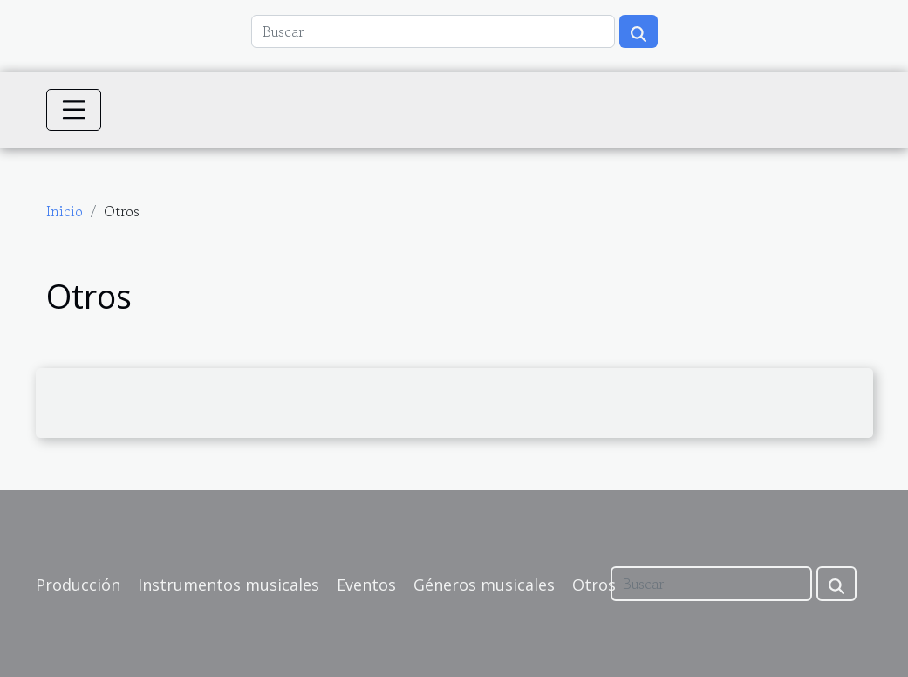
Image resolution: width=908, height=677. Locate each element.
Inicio (64, 211)
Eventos (366, 584)
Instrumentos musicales (228, 584)
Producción (78, 584)
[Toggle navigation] (74, 110)
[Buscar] (433, 31)
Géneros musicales (484, 584)
